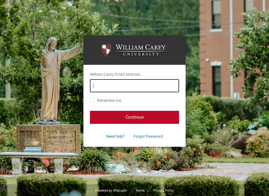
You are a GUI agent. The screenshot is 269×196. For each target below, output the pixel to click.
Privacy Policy (163, 190)
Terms (140, 190)
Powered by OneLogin (111, 190)
